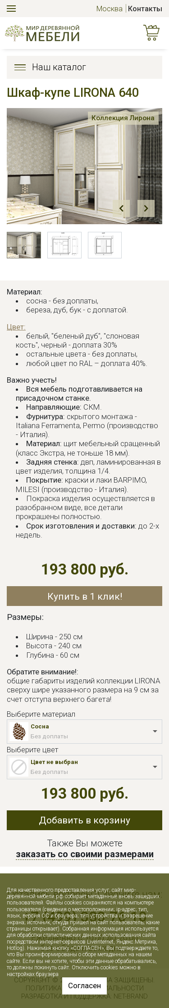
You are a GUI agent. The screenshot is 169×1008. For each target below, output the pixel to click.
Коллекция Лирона (123, 118)
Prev (121, 208)
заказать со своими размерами (85, 854)
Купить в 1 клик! (84, 596)
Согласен (84, 985)
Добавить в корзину (84, 820)
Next (146, 208)
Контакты (145, 9)
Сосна (40, 726)
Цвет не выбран (54, 762)
